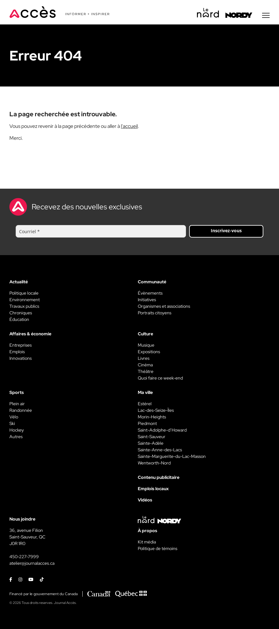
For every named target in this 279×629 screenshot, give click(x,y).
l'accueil (129, 126)
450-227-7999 (24, 556)
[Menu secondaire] (266, 15)
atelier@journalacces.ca (31, 563)
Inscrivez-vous (226, 230)
